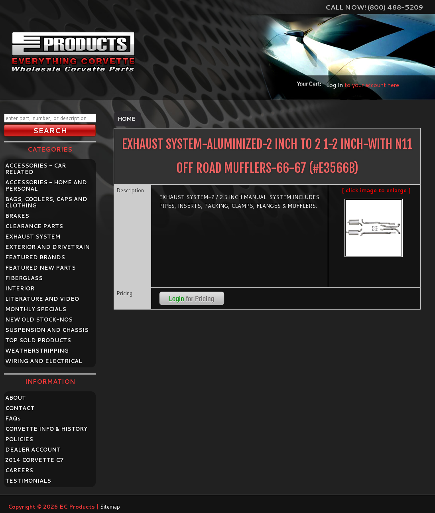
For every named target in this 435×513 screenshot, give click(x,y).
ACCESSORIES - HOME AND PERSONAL (46, 185)
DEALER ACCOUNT (33, 449)
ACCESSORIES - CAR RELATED (35, 169)
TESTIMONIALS (28, 480)
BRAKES (17, 215)
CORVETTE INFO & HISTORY (46, 428)
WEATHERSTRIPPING (37, 350)
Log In (334, 85)
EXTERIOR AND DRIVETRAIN (47, 247)
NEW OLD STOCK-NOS (39, 319)
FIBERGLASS (24, 278)
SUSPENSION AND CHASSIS (47, 329)
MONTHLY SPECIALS (35, 309)
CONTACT (19, 408)
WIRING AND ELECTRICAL (43, 361)
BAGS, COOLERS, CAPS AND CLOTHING (46, 202)
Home (127, 118)
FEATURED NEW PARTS (40, 267)
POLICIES (19, 439)
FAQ (13, 418)
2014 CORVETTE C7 (34, 460)
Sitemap (110, 506)
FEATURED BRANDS (35, 257)
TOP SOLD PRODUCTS (38, 340)
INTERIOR (19, 288)
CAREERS (19, 470)
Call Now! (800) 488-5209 (374, 7)
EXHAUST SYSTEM (32, 236)
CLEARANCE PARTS (34, 226)
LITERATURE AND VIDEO (42, 298)
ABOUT (15, 397)
